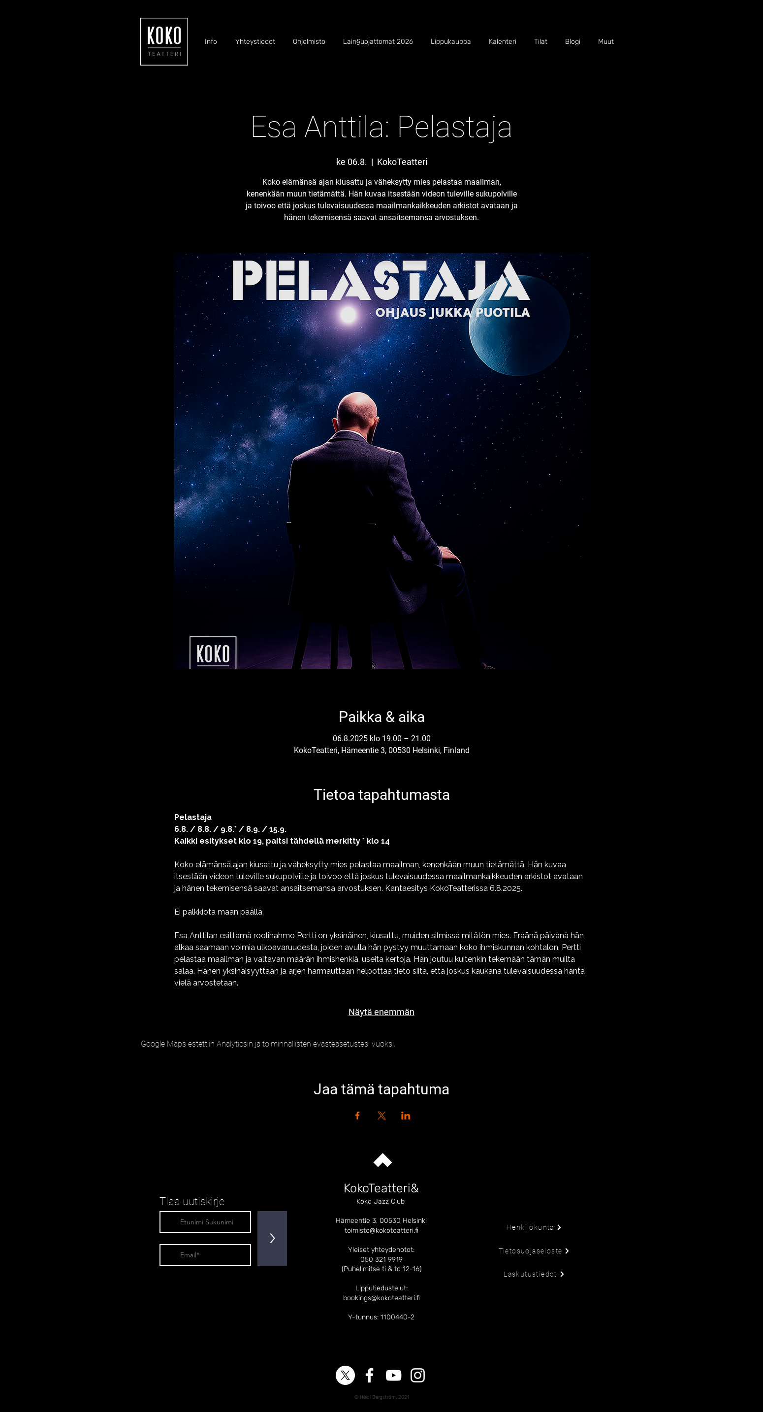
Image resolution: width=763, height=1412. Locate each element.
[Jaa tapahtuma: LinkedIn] (406, 1115)
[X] (345, 1375)
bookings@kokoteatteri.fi (381, 1298)
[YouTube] (393, 1375)
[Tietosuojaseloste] (534, 1251)
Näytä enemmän (381, 1012)
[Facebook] (369, 1375)
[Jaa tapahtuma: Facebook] (357, 1115)
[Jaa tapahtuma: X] (381, 1115)
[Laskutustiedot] (534, 1274)
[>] (272, 1238)
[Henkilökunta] (534, 1227)
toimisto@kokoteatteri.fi (381, 1230)
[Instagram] (417, 1375)
